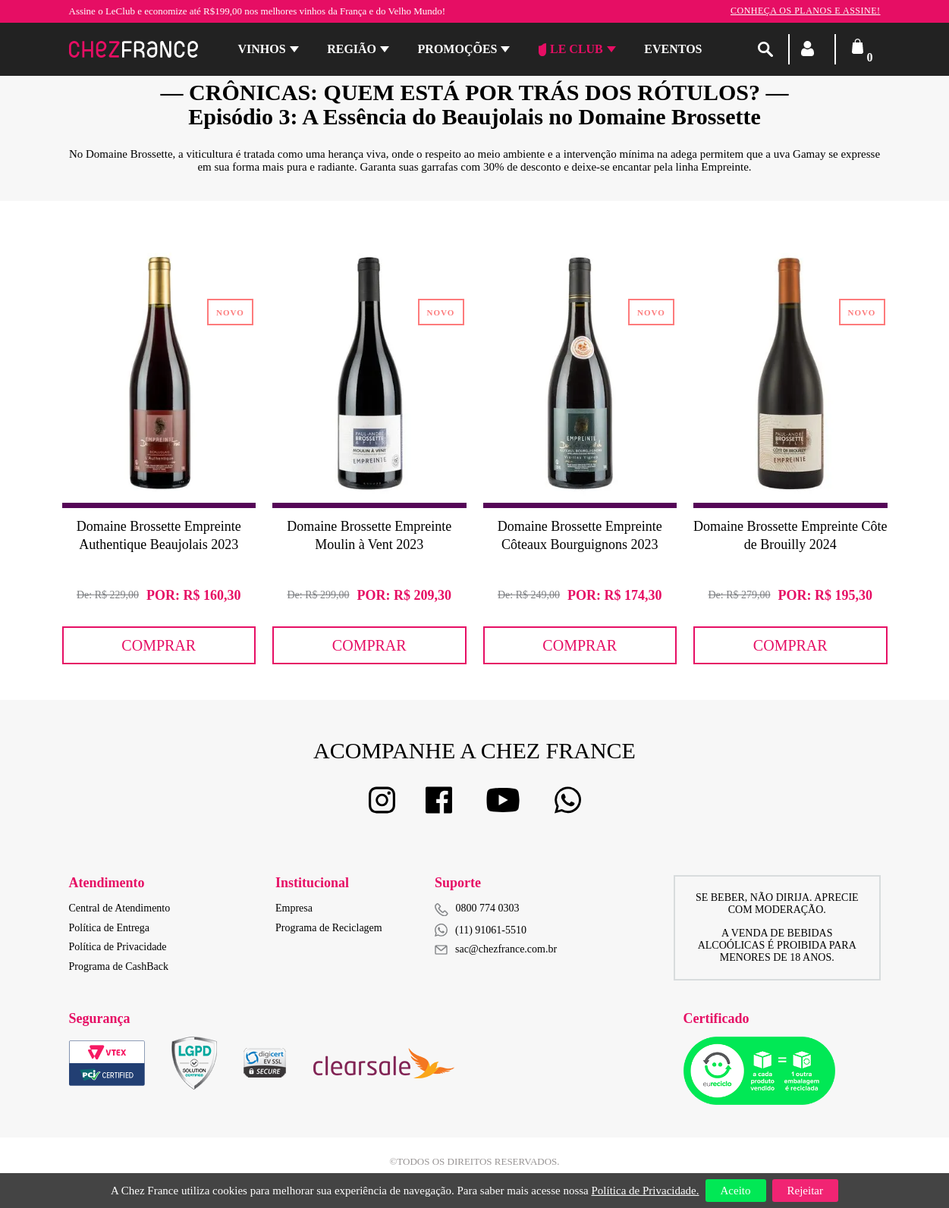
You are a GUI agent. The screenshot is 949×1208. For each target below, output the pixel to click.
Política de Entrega (109, 927)
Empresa (294, 908)
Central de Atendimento (120, 908)
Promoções (458, 48)
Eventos (673, 48)
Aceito (736, 1190)
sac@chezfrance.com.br (496, 949)
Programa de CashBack (118, 966)
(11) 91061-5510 (480, 930)
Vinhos (262, 48)
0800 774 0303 (488, 908)
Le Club (571, 49)
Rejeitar (805, 1190)
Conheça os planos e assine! (806, 10)
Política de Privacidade (118, 946)
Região (351, 48)
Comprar (158, 645)
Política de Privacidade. (645, 1190)
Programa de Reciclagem (328, 927)
